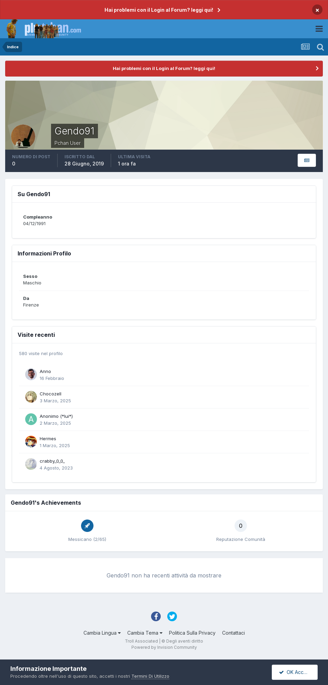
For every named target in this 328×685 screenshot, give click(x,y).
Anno (45, 371)
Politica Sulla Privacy (192, 633)
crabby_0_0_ (52, 461)
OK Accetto (295, 672)
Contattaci (233, 633)
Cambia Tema (144, 633)
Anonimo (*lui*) (56, 416)
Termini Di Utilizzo (150, 676)
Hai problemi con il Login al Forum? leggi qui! (159, 10)
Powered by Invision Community (164, 647)
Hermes (48, 438)
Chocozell (50, 393)
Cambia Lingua (102, 633)
